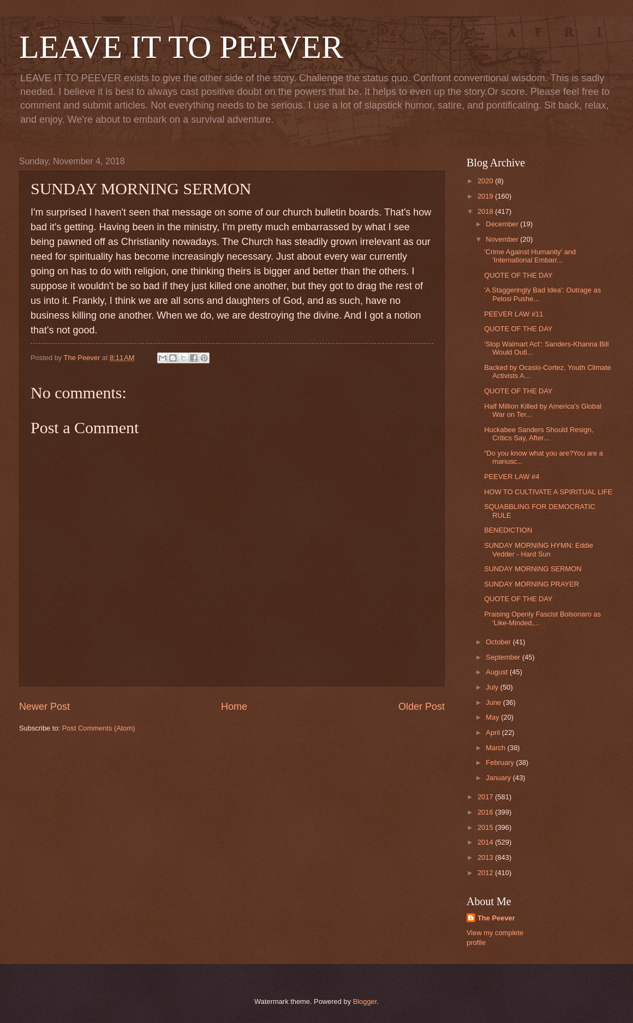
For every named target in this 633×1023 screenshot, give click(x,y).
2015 (486, 827)
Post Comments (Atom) (98, 728)
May (493, 717)
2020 (486, 181)
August (498, 672)
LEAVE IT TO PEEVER (181, 47)
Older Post (421, 706)
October (499, 642)
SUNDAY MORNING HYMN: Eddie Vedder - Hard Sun (538, 549)
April (493, 732)
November (503, 239)
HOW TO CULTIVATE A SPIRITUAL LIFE (548, 492)
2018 (486, 211)
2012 (486, 873)
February (501, 762)
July (493, 687)
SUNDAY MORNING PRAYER (531, 584)
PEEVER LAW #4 (511, 476)
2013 (486, 857)
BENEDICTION (508, 530)
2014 (486, 842)
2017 (486, 797)
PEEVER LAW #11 (513, 314)
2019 (486, 196)
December (503, 224)
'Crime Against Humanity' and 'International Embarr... (530, 256)
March (496, 748)
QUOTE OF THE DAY (518, 275)
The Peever (496, 918)
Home (234, 706)
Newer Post (44, 706)
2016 (486, 812)
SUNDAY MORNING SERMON (532, 569)
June (494, 702)
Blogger (365, 1001)
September (504, 657)
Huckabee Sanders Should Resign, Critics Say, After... (538, 434)
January (499, 778)
